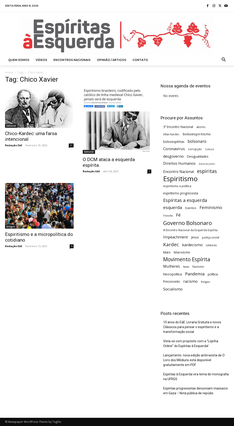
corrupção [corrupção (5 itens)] (195, 149)
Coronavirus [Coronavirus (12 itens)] (174, 148)
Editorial (11, 125)
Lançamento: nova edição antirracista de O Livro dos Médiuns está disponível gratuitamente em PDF (194, 360)
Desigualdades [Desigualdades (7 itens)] (197, 156)
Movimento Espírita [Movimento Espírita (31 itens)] (186, 259)
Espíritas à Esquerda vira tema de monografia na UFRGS (196, 376)
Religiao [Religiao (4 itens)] (205, 281)
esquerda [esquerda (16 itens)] (172, 207)
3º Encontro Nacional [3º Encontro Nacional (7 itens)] (178, 127)
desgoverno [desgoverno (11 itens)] (173, 156)
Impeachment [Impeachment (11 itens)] (175, 237)
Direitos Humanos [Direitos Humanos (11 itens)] (179, 163)
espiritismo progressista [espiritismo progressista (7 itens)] (180, 193)
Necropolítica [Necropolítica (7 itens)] (172, 274)
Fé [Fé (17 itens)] (178, 215)
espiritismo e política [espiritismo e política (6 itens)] (177, 186)
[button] (223, 60)
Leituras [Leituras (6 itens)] (211, 245)
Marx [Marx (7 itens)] (166, 252)
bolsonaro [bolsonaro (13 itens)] (197, 141)
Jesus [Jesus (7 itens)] (195, 237)
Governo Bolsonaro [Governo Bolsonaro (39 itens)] (187, 222)
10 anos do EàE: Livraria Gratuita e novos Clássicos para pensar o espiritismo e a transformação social (192, 327)
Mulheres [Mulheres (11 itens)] (171, 266)
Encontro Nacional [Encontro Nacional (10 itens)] (178, 171)
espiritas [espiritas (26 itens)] (207, 171)
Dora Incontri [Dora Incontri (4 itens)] (207, 163)
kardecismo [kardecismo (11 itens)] (192, 245)
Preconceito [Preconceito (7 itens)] (171, 281)
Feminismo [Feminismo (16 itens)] (210, 207)
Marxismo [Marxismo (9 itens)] (182, 252)
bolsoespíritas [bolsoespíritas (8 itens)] (173, 141)
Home (9, 72)
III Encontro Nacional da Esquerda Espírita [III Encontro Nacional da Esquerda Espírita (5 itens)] (190, 230)
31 (71, 145)
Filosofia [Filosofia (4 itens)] (168, 215)
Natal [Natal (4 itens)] (186, 266)
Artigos (10, 226)
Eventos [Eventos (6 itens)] (190, 208)
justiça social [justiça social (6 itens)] (210, 237)
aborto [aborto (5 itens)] (200, 127)
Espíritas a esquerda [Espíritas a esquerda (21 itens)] (185, 200)
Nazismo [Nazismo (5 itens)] (198, 266)
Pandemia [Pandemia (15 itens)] (195, 274)
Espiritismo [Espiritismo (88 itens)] (180, 178)
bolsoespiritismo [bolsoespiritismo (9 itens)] (197, 134)
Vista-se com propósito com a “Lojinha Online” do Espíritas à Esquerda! (190, 343)
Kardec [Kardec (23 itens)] (171, 244)
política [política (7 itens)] (213, 274)
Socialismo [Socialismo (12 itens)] (173, 289)
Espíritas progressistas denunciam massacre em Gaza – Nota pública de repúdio (195, 391)
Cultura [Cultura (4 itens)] (209, 149)
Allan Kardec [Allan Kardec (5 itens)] (171, 134)
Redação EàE (13, 145)
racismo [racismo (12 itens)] (190, 281)
